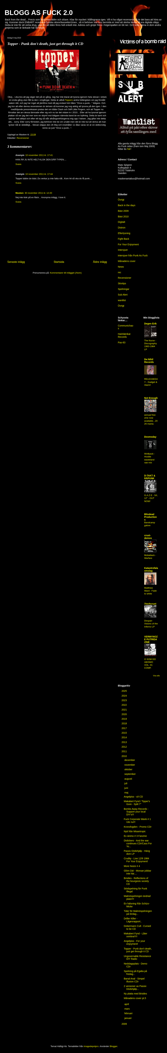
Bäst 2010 (123, 216)
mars (127, 1008)
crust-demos (148, 536)
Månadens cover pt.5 (135, 998)
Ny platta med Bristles (135, 993)
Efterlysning (124, 233)
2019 (125, 718)
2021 (125, 709)
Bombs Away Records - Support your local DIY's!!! (136, 812)
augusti (128, 778)
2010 (125, 756)
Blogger (113, 1046)
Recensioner (23, 138)
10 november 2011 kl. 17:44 (39, 174)
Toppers (69, 100)
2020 (125, 714)
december (130, 760)
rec (119, 272)
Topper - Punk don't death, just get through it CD (138, 950)
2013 (125, 742)
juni (126, 788)
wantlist (122, 300)
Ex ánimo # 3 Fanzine (135, 836)
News (121, 266)
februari (128, 1013)
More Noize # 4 (132, 866)
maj (126, 792)
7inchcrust (150, 603)
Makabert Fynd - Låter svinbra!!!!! (135, 935)
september (130, 774)
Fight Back (123, 238)
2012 (125, 746)
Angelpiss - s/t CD (133, 796)
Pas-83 (121, 342)
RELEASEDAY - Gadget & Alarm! (151, 382)
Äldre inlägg (100, 261)
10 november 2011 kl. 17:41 (39, 155)
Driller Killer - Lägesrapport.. (133, 920)
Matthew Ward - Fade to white (150, 591)
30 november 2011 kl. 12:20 (38, 193)
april (126, 1004)
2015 (125, 732)
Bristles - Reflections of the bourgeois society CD (136, 881)
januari (128, 1018)
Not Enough (151, 398)
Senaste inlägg (16, 261)
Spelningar (123, 289)
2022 (125, 705)
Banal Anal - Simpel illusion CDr (134, 980)
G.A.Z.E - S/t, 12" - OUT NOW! (151, 498)
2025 (125, 691)
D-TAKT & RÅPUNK (149, 477)
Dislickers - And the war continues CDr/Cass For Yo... (138, 843)
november (130, 764)
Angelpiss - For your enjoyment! (134, 942)
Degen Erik (150, 323)
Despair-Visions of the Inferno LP (151, 623)
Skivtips (122, 283)
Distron (121, 227)
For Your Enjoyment (128, 244)
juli (126, 783)
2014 (125, 737)
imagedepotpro (91, 1046)
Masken (19, 193)
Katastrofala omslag (151, 569)
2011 (125, 751)
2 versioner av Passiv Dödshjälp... (135, 987)
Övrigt (121, 305)
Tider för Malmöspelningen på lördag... (138, 912)
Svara (18, 164)
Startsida (59, 261)
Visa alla (156, 676)
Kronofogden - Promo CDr (138, 826)
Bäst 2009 (123, 211)
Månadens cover (127, 261)
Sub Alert (123, 294)
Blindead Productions (150, 517)
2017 (125, 728)
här (128, 149)
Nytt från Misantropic (135, 831)
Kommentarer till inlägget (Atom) (65, 273)
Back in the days (126, 205)
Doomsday (150, 436)
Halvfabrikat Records (124, 335)
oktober (128, 769)
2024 (125, 695)
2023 (125, 700)
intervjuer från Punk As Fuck (133, 255)
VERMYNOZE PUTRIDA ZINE (151, 639)
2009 (125, 1024)
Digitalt (121, 222)
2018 (125, 723)
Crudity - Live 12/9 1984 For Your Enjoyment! (136, 860)
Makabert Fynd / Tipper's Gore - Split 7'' (137, 802)
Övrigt (121, 199)
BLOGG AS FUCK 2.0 (39, 12)
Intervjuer (123, 250)
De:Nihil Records (149, 360)
